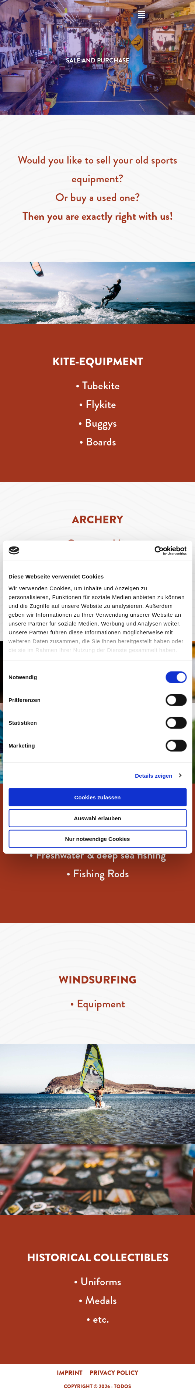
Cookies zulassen (97, 797)
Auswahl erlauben (97, 818)
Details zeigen (153, 775)
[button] (141, 15)
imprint (70, 1372)
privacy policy (114, 1372)
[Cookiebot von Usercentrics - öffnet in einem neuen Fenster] (154, 550)
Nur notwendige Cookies (97, 839)
